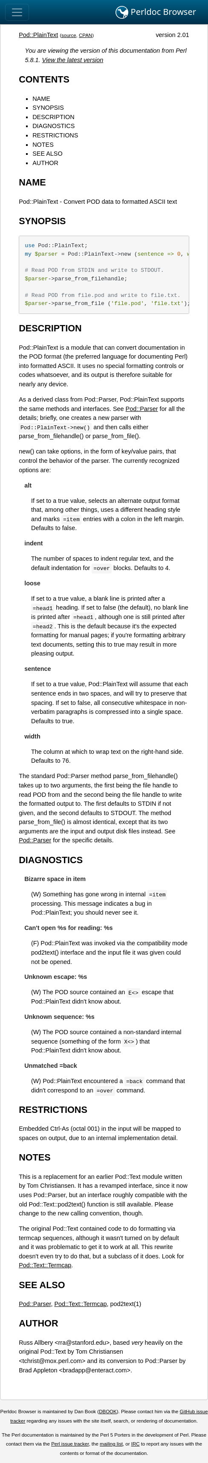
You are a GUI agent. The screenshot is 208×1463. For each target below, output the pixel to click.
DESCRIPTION (53, 117)
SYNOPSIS (48, 107)
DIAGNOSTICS (53, 126)
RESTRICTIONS (55, 135)
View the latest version (73, 60)
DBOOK (108, 1411)
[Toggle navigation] (17, 12)
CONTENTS (44, 79)
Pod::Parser (142, 408)
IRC (135, 1443)
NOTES (43, 144)
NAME (41, 98)
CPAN (85, 35)
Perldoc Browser (156, 12)
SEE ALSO (47, 153)
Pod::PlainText (38, 34)
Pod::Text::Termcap (45, 1265)
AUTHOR (45, 163)
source (68, 35)
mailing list (111, 1443)
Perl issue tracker (70, 1443)
